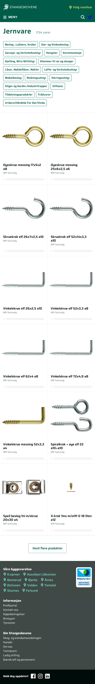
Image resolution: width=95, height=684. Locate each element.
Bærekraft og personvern (19, 659)
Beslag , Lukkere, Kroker (20, 44)
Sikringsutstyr (60, 78)
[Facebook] (33, 676)
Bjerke (31, 580)
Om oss (7, 646)
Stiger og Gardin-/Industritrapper (26, 86)
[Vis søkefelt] (83, 17)
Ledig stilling (11, 655)
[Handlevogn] (90, 17)
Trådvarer (44, 94)
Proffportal (10, 605)
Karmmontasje (72, 53)
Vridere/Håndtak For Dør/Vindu (25, 103)
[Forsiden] (20, 7)
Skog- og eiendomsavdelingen (22, 638)
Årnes (47, 580)
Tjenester (9, 623)
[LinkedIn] (47, 676)
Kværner (11, 574)
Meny (10, 17)
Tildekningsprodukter (19, 94)
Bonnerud (12, 580)
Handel (7, 642)
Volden (30, 585)
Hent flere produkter (47, 548)
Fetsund (30, 590)
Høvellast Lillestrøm (39, 574)
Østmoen (11, 585)
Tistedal (48, 585)
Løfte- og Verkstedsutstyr (60, 69)
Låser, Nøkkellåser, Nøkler (22, 69)
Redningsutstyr (36, 78)
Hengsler (52, 53)
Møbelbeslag (13, 78)
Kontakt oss (10, 610)
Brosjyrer (9, 618)
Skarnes (11, 590)
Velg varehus (80, 7)
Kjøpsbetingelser (14, 614)
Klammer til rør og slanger (56, 61)
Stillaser (57, 86)
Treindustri (10, 651)
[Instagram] (40, 676)
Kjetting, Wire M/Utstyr (20, 61)
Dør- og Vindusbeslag (55, 44)
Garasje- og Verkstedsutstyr (23, 53)
